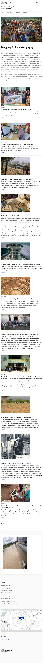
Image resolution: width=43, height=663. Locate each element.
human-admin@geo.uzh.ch (9, 597)
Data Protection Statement (17, 661)
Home (2, 12)
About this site (4, 661)
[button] (40, 610)
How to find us (5, 639)
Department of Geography (8, 7)
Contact (9, 661)
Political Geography (6, 8)
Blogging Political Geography (21, 12)
